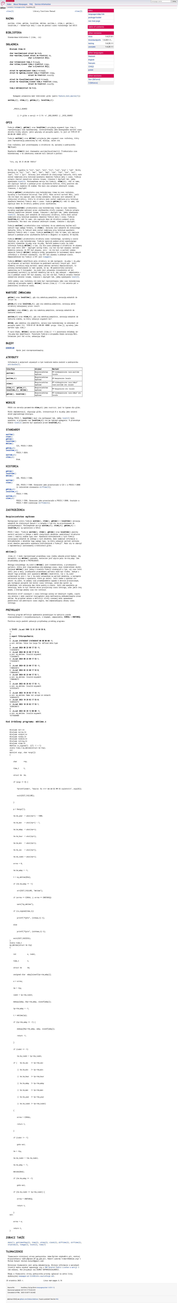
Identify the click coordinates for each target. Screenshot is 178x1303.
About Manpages (20, 4)
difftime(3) (64, 1242)
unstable (10, 7)
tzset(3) (21, 181)
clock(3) (53, 1242)
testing (91, 43)
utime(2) (44, 1242)
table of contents (96, 27)
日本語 (91, 66)
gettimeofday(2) (23, 1242)
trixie (90, 37)
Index (9, 4)
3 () (93, 83)
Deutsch (91, 56)
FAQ (31, 4)
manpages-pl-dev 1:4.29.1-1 (45, 1287)
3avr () (94, 79)
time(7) (42, 1245)
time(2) (35, 1242)
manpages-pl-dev (19, 7)
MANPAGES (10, 1)
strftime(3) (44, 487)
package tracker (94, 17)
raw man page (94, 21)
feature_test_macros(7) (68, 96)
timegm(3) (47, 257)
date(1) (11, 1242)
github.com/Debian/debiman (29, 1299)
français (91, 63)
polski (90, 70)
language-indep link (96, 14)
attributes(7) (14, 364)
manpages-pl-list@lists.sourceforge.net (36, 1276)
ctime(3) (10, 11)
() (10, 434)
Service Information (43, 4)
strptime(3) (13, 1245)
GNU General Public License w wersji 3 (62, 1267)
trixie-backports (94, 40)
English (91, 60)
